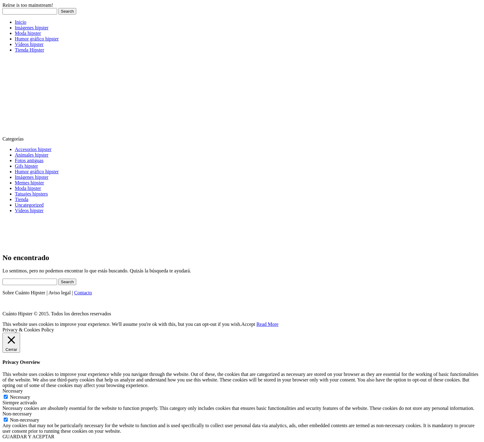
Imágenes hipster (31, 27)
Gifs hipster (26, 166)
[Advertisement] (48, 96)
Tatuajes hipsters (31, 193)
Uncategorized (29, 205)
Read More (268, 324)
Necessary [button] (12, 391)
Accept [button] (248, 324)
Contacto (83, 292)
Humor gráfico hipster (37, 38)
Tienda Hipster (29, 50)
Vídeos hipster (29, 44)
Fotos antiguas (29, 160)
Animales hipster (31, 155)
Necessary (20, 397)
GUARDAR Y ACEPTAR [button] (28, 436)
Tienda (21, 199)
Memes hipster (29, 182)
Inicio (20, 22)
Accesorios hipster (33, 149)
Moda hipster (28, 33)
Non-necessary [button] (17, 413)
